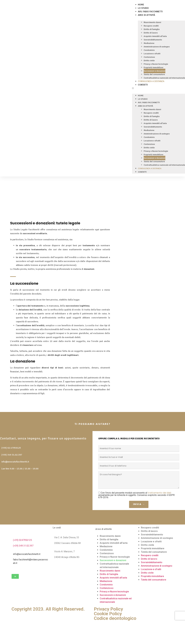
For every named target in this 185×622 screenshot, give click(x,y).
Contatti (143, 84)
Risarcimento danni (152, 22)
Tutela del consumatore (154, 74)
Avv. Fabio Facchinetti (150, 11)
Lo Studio (143, 8)
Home (141, 4)
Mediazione (149, 43)
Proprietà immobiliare (153, 67)
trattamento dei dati (159, 492)
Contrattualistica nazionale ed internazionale (164, 78)
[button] (158, 88)
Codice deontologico (115, 618)
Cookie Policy (108, 613)
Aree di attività (146, 15)
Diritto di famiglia (152, 29)
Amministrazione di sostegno (157, 46)
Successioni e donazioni (154, 71)
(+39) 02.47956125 (11, 447)
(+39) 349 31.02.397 (11, 454)
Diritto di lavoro (151, 33)
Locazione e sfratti (152, 53)
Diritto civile (149, 60)
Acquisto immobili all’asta (155, 36)
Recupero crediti (151, 26)
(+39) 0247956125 (22, 540)
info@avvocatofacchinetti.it (15, 461)
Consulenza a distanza (151, 81)
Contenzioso (149, 57)
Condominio (149, 50)
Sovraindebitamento (153, 39)
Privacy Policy (108, 609)
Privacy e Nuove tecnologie (156, 64)
